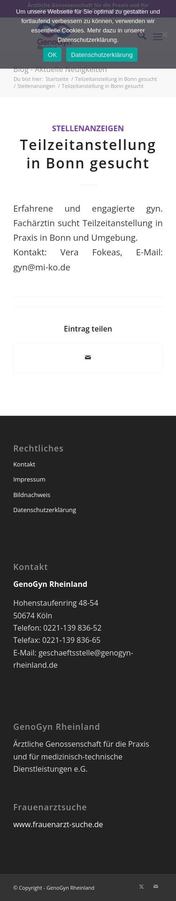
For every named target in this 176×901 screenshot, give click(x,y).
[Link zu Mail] (156, 886)
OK (52, 54)
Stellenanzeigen (88, 128)
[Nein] (164, 34)
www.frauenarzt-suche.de (58, 824)
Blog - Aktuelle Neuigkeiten (60, 69)
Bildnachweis (31, 494)
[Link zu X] (142, 886)
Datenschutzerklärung (44, 510)
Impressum (29, 479)
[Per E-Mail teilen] (88, 357)
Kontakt (24, 464)
